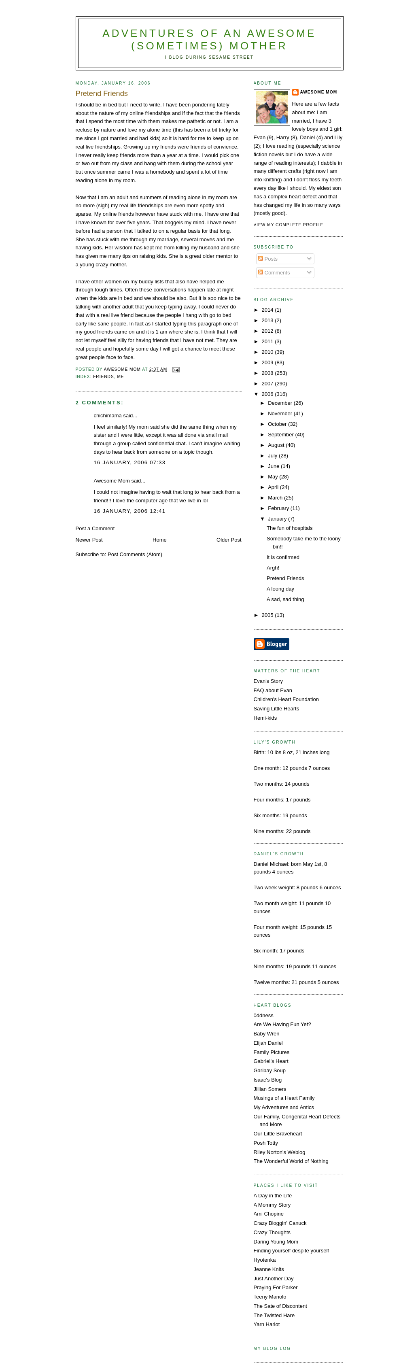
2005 (268, 615)
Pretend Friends (285, 578)
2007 (268, 383)
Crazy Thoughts (272, 1232)
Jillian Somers (270, 1089)
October (278, 424)
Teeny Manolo (270, 1297)
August (277, 445)
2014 (268, 310)
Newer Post (89, 540)
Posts (268, 259)
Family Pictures (272, 1052)
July (273, 456)
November (281, 413)
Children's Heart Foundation (286, 699)
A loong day (280, 589)
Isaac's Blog (268, 1080)
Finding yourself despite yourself (291, 1251)
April (274, 487)
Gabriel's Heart (271, 1061)
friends (103, 376)
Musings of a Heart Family (284, 1098)
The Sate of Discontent (280, 1306)
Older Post (228, 540)
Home (160, 540)
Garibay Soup (270, 1070)
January (278, 519)
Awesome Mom (112, 481)
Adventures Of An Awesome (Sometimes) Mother (209, 39)
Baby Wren (267, 1034)
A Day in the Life (273, 1195)
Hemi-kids (265, 718)
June (274, 466)
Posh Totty (266, 1143)
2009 (268, 362)
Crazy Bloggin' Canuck (280, 1223)
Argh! (273, 568)
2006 (268, 394)
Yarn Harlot (267, 1324)
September (281, 434)
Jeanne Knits (269, 1269)
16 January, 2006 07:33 (130, 462)
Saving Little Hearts (276, 709)
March (276, 498)
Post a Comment (95, 528)
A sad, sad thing (285, 599)
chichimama (108, 415)
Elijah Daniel (268, 1043)
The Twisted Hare (274, 1315)
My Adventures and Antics (284, 1107)
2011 (268, 341)
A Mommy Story (272, 1205)
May (273, 477)
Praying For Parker (276, 1287)
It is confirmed (283, 557)
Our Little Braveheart (278, 1134)
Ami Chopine (269, 1214)
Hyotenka (265, 1260)
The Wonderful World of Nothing (291, 1161)
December (281, 403)
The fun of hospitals (289, 528)
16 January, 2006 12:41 (130, 511)
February (279, 508)
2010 (268, 352)
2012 (268, 331)
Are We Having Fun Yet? (282, 1024)
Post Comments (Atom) (135, 554)
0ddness (264, 1015)
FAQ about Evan (273, 690)
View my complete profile (289, 225)
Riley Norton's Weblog (280, 1152)
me (120, 376)
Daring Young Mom (276, 1242)
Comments (274, 273)
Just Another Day (274, 1278)
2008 (268, 373)
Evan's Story (268, 681)
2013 (268, 320)
